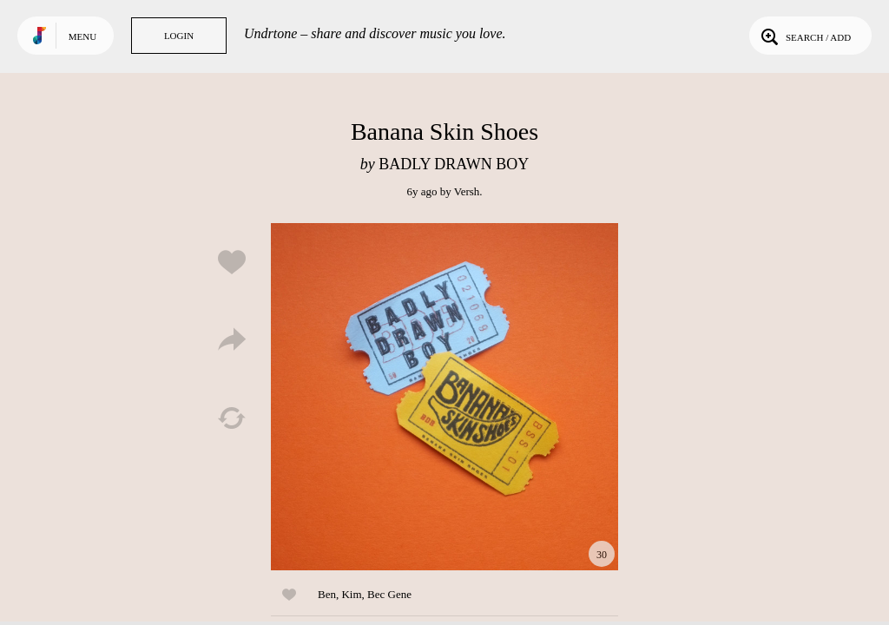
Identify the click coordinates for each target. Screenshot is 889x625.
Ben (327, 594)
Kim (351, 594)
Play (444, 396)
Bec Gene (389, 594)
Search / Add (804, 35)
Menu (82, 36)
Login (179, 35)
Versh (467, 191)
